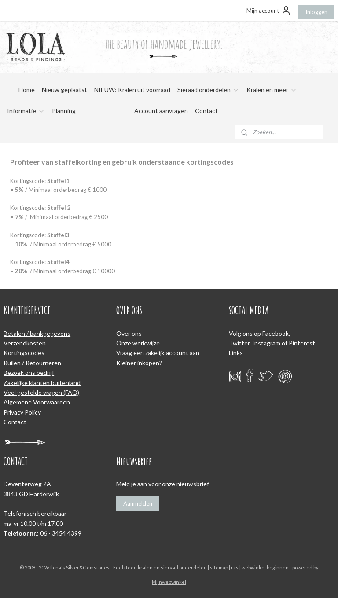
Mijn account (268, 10)
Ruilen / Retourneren (32, 363)
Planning (64, 110)
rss (235, 567)
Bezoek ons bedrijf (29, 372)
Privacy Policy (22, 412)
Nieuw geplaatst (64, 89)
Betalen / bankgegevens (37, 333)
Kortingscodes (24, 352)
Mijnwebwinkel (169, 582)
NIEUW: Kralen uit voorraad (132, 89)
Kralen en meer (271, 89)
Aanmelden (137, 503)
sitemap (219, 567)
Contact (206, 110)
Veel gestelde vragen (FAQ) (41, 392)
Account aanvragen (161, 110)
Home (26, 89)
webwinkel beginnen (265, 567)
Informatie (26, 110)
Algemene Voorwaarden (37, 402)
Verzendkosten (25, 343)
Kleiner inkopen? (139, 363)
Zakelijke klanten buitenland (42, 382)
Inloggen (316, 11)
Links (236, 352)
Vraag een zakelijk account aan (157, 352)
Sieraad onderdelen (208, 89)
